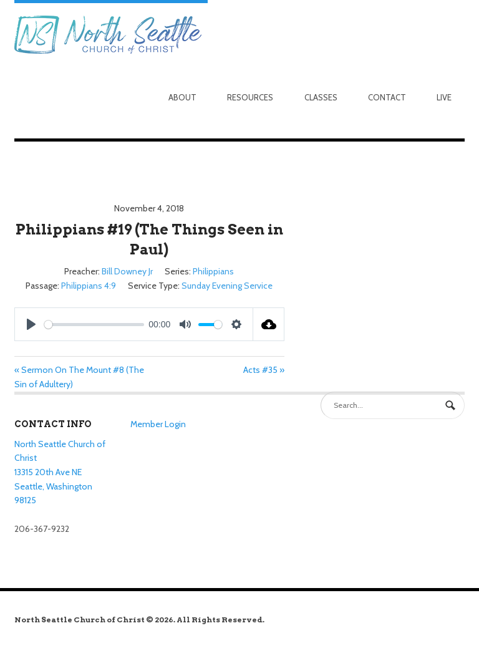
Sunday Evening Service (227, 285)
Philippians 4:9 (88, 285)
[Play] (31, 324)
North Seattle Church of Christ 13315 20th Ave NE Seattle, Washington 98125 (59, 472)
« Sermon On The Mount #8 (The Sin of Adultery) (79, 377)
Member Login (158, 424)
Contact (387, 97)
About (182, 97)
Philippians (213, 271)
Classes (320, 97)
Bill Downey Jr (127, 271)
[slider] (94, 324)
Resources (250, 97)
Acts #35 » (263, 369)
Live (444, 97)
